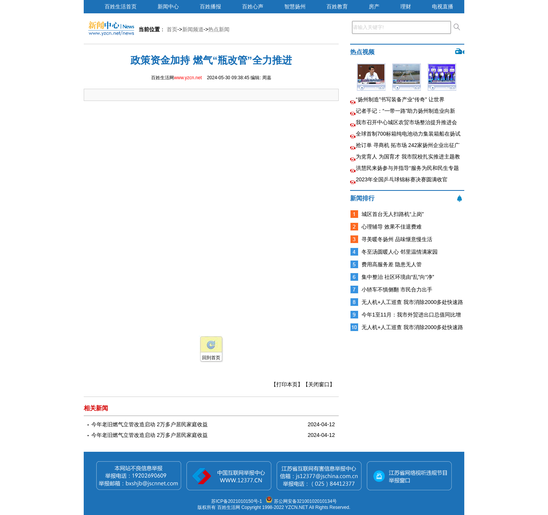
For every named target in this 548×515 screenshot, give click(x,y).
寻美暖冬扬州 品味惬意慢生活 (397, 239)
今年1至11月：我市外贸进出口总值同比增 (411, 315)
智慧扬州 (295, 6)
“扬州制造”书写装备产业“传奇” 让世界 (400, 99)
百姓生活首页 (121, 6)
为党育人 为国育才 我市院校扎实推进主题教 (408, 157)
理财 (405, 6)
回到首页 (211, 357)
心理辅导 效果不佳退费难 (392, 227)
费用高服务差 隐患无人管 (392, 264)
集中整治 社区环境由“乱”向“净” (398, 277)
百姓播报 (210, 6)
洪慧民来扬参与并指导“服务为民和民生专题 (407, 168)
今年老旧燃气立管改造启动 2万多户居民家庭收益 (149, 424)
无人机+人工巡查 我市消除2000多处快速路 (412, 302)
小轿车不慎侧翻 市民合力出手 (397, 289)
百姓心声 (252, 6)
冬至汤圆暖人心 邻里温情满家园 (400, 252)
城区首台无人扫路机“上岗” (393, 214)
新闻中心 (168, 6)
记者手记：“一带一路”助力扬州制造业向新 (405, 111)
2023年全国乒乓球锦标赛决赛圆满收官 (402, 179)
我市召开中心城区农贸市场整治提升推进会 (406, 122)
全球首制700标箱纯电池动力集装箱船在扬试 (408, 134)
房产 (374, 6)
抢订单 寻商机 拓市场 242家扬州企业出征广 (408, 145)
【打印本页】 (287, 384)
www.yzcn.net (188, 77)
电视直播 (442, 6)
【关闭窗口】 (319, 384)
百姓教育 (337, 6)
